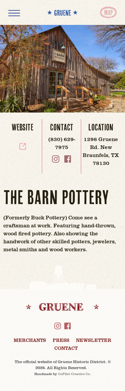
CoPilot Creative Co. (74, 373)
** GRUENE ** (62, 13)
